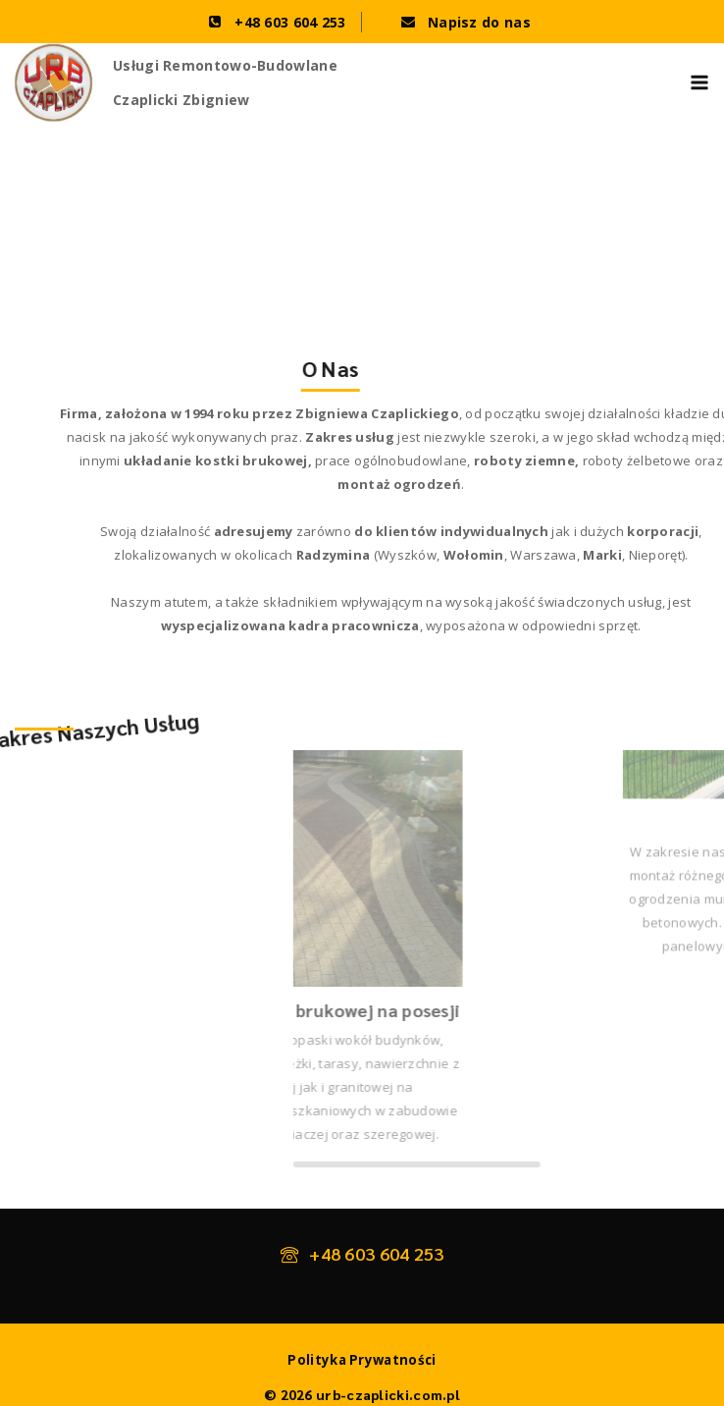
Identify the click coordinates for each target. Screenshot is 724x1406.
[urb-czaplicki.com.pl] (54, 82)
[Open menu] (699, 82)
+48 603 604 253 (376, 1253)
